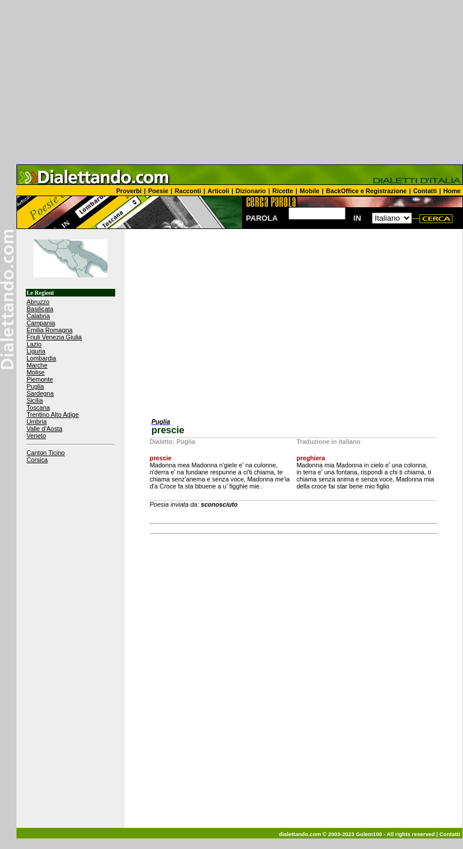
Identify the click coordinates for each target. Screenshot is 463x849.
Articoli (218, 190)
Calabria (38, 315)
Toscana (38, 407)
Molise (35, 372)
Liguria (35, 351)
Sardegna (39, 393)
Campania (40, 322)
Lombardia (41, 358)
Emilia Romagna (49, 329)
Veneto (36, 435)
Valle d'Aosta (44, 428)
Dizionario (251, 190)
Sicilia (34, 400)
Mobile (310, 190)
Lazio (33, 344)
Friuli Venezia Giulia (54, 337)
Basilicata (39, 308)
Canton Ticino (45, 452)
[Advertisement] (231, 82)
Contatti (425, 190)
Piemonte (39, 379)
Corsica (37, 459)
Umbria (36, 421)
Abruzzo (37, 301)
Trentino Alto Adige (52, 414)
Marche (37, 365)
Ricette (283, 190)
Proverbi (129, 190)
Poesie (158, 190)
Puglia (35, 386)
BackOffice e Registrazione (366, 190)
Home (452, 190)
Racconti (188, 190)
